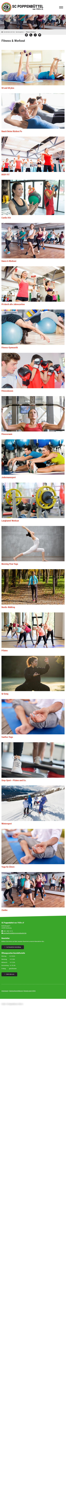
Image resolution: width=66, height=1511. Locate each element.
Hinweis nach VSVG (30, 991)
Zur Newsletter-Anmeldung (13, 947)
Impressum (4, 991)
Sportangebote (20, 32)
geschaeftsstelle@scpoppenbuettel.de (14, 933)
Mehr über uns (10, 974)
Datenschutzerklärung (16, 991)
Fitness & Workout (31, 32)
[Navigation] (61, 7)
